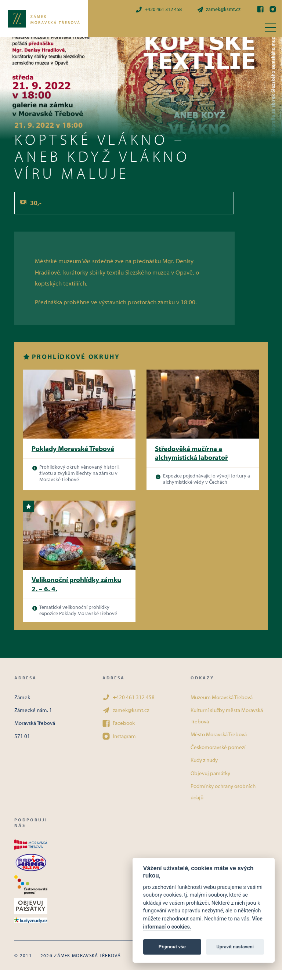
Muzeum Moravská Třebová (222, 697)
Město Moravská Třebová (219, 734)
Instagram (119, 736)
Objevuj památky (210, 773)
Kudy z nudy (204, 759)
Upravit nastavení (235, 946)
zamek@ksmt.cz (218, 9)
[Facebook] (260, 9)
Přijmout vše (172, 946)
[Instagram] (273, 9)
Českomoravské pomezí (218, 747)
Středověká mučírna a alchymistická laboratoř (191, 453)
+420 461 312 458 (158, 9)
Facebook (118, 723)
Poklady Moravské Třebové (73, 448)
